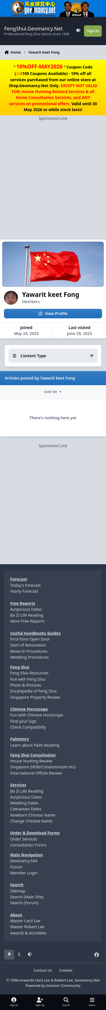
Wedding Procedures (29, 657)
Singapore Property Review (35, 697)
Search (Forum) (24, 902)
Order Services (23, 839)
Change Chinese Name (31, 821)
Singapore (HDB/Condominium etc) (42, 766)
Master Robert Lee (27, 926)
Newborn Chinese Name (32, 815)
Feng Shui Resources (29, 673)
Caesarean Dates (25, 808)
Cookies (65, 970)
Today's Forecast (25, 585)
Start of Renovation (28, 645)
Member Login (23, 873)
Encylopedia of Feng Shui (33, 691)
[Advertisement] (53, 174)
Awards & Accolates (28, 933)
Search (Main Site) (26, 896)
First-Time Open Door (30, 639)
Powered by (52, 985)
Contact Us (43, 970)
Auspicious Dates (26, 609)
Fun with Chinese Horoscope (36, 715)
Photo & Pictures (25, 685)
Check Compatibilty (28, 727)
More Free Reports (27, 621)
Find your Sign (23, 721)
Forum (16, 867)
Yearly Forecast (24, 591)
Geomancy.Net (24, 860)
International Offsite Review (36, 773)
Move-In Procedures (28, 651)
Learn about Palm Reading (34, 745)
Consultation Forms (28, 845)
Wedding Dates (24, 803)
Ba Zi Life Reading (26, 615)
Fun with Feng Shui (28, 679)
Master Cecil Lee (25, 920)
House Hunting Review (31, 761)
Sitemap (17, 891)
